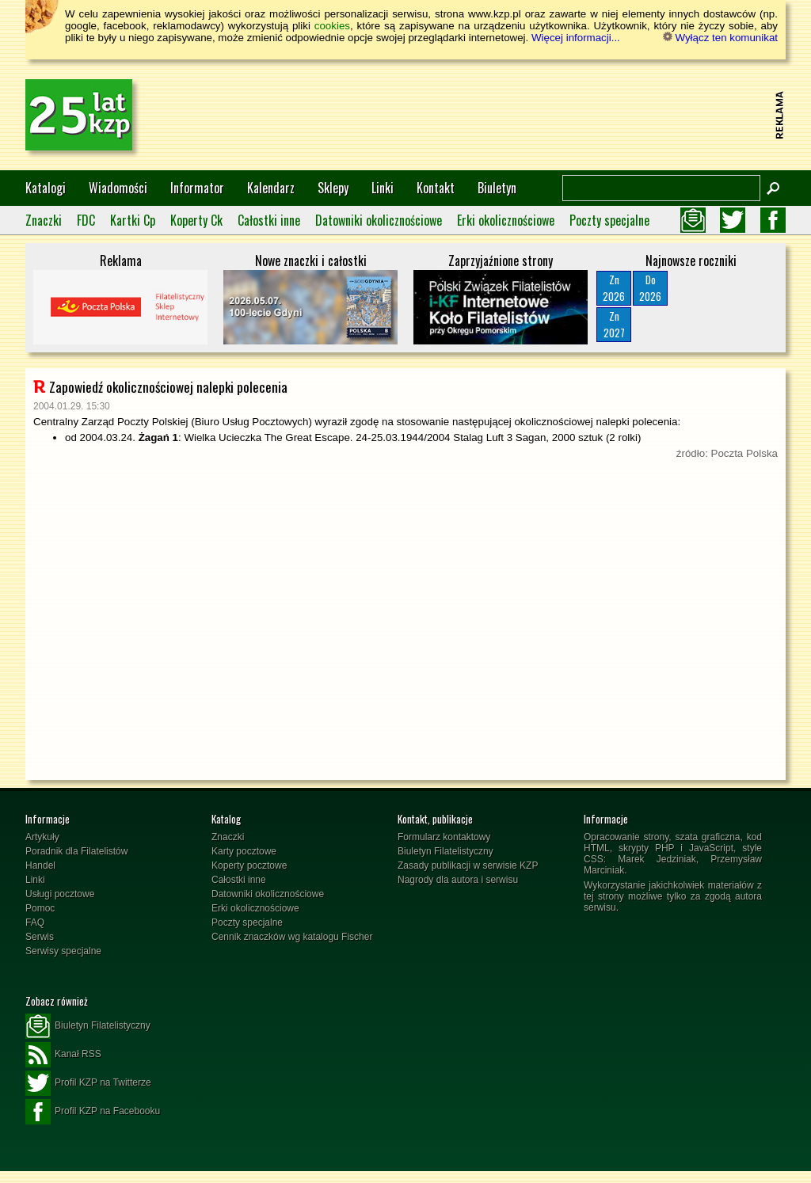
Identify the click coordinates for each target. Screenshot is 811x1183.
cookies (332, 26)
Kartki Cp (132, 220)
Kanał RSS (63, 1054)
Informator (197, 187)
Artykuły (42, 837)
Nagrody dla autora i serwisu (458, 879)
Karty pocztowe (243, 851)
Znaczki (43, 220)
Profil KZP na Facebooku (92, 1111)
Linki (382, 187)
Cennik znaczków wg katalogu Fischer (291, 936)
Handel (40, 865)
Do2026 (650, 288)
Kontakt (436, 187)
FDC (86, 220)
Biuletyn (497, 187)
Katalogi (45, 187)
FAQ (34, 922)
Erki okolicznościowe (505, 220)
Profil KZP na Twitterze (88, 1083)
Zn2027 (614, 324)
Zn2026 (614, 288)
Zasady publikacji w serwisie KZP (468, 865)
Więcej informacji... (575, 38)
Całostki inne (269, 220)
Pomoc (40, 908)
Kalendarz (271, 187)
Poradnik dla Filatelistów (76, 851)
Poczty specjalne (609, 220)
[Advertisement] (481, 114)
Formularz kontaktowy (444, 837)
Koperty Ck (196, 220)
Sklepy (333, 187)
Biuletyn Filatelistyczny (445, 851)
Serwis (39, 936)
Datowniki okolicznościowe (378, 220)
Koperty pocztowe (249, 865)
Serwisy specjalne (63, 951)
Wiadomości (118, 187)
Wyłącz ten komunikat (720, 38)
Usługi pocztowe (59, 894)
